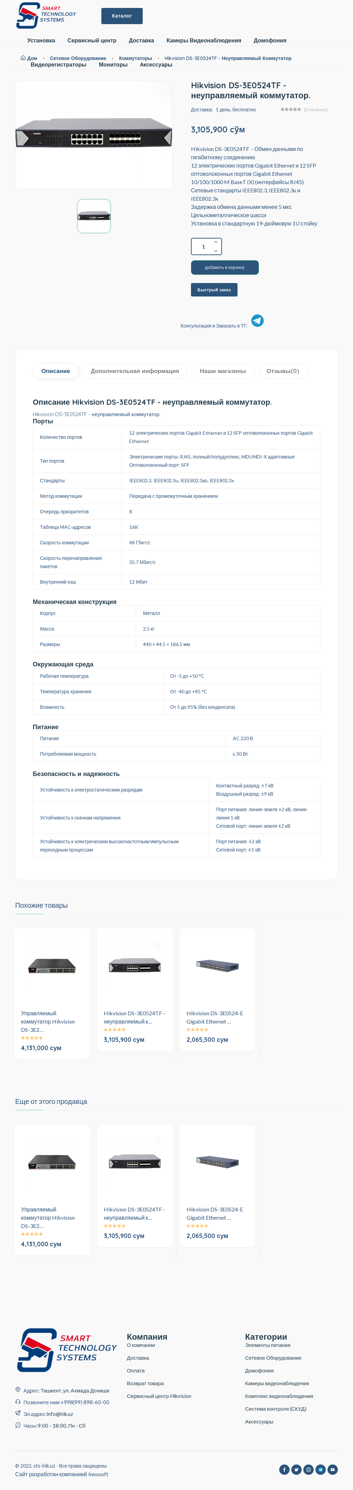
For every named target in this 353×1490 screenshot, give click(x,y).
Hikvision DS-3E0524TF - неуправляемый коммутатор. (228, 58)
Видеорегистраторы (59, 64)
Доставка (141, 40)
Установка (41, 40)
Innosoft (98, 1474)
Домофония (270, 40)
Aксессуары (156, 64)
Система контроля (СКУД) (275, 1409)
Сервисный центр (92, 40)
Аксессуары (259, 1421)
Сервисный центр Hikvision (159, 1396)
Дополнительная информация (135, 370)
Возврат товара (145, 1383)
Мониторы (113, 64)
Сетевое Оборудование (273, 1358)
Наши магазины (223, 370)
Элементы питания (267, 1345)
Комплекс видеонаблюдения (279, 1396)
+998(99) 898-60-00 (85, 1402)
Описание (55, 370)
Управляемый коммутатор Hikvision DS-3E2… (48, 1021)
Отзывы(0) (283, 370)
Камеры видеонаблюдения (277, 1383)
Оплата (136, 1370)
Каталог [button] (122, 16)
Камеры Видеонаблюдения (204, 40)
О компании (141, 1345)
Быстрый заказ (214, 289)
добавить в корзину (225, 267)
